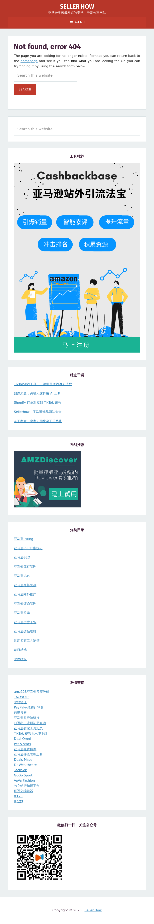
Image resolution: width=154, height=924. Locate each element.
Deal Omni (22, 739)
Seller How (77, 6)
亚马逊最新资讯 (25, 585)
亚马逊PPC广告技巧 (28, 548)
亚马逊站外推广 (25, 594)
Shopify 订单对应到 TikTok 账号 (37, 403)
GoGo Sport (23, 775)
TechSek (20, 770)
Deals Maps (23, 760)
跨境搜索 (20, 713)
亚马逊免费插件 (25, 749)
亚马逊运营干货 (25, 622)
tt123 (18, 796)
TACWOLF (21, 697)
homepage (28, 61)
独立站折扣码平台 (27, 786)
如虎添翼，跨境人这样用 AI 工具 (37, 393)
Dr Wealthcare (25, 765)
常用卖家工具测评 (27, 641)
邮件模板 (20, 659)
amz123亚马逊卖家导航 (31, 692)
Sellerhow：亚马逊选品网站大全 (38, 412)
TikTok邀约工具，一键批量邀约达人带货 (43, 384)
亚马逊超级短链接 (27, 718)
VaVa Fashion (24, 780)
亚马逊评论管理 (25, 604)
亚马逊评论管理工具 (28, 754)
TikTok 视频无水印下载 (30, 733)
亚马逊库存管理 (25, 567)
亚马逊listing (23, 539)
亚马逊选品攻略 (25, 631)
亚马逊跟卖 (22, 613)
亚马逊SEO (22, 557)
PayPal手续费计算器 (28, 707)
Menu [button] (80, 22)
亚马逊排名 (22, 576)
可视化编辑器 (23, 791)
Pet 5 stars (22, 744)
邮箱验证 (20, 702)
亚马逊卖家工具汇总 (28, 728)
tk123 (18, 801)
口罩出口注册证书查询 (30, 723)
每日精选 (20, 650)
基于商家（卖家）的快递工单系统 (38, 421)
